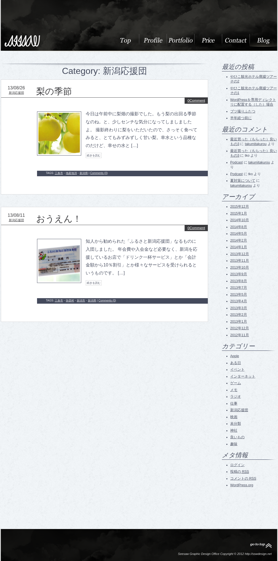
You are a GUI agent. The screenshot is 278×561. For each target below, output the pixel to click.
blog (263, 40)
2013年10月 (239, 267)
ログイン (237, 465)
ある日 (235, 363)
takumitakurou (256, 144)
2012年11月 (239, 335)
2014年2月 (238, 240)
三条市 (59, 173)
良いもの (237, 437)
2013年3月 (238, 308)
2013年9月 (238, 274)
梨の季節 (54, 91)
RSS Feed (240, 498)
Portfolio (180, 40)
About (125, 40)
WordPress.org (241, 485)
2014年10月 (239, 220)
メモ (233, 390)
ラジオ (235, 397)
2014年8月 (238, 227)
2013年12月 (239, 254)
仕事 (233, 403)
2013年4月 (238, 301)
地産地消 (71, 173)
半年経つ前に (241, 118)
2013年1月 (238, 322)
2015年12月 (239, 207)
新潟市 (81, 300)
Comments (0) (98, 173)
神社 (233, 430)
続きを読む (94, 155)
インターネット (242, 376)
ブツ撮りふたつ (242, 111)
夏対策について (242, 181)
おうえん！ (59, 219)
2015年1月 (238, 213)
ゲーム (235, 383)
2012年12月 (239, 328)
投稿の (239, 472)
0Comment (196, 100)
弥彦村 (70, 300)
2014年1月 (238, 247)
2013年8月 (238, 281)
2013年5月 (238, 294)
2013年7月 (238, 288)
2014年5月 (238, 234)
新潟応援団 (16, 92)
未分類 (235, 424)
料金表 (208, 40)
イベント (237, 370)
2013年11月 (239, 261)
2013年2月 (238, 315)
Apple (234, 356)
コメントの (243, 478)
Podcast (236, 162)
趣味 (233, 444)
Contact (236, 40)
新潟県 (84, 173)
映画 (233, 417)
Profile (153, 40)
